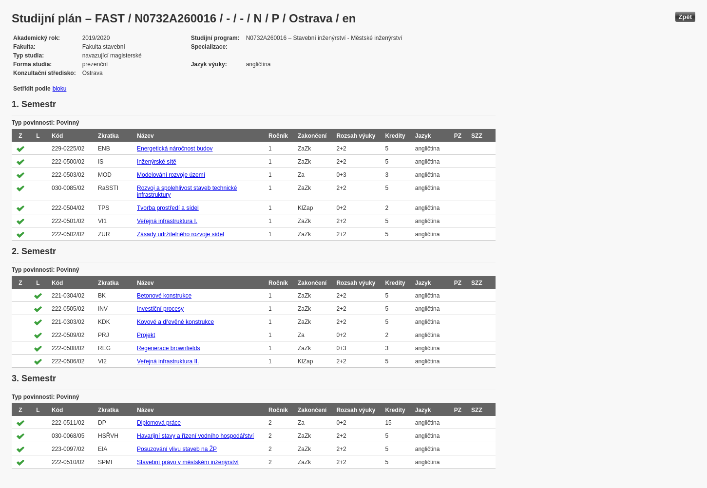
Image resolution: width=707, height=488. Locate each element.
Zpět (685, 16)
